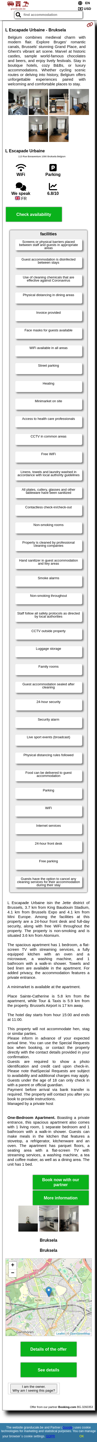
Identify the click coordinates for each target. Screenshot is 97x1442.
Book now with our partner (60, 1182)
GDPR (50, 1436)
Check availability (33, 214)
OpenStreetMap (80, 1333)
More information (61, 1198)
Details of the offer (48, 1349)
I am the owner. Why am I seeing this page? (33, 1388)
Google (68, 1427)
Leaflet (60, 1333)
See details (48, 1370)
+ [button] (12, 1265)
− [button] (12, 1273)
